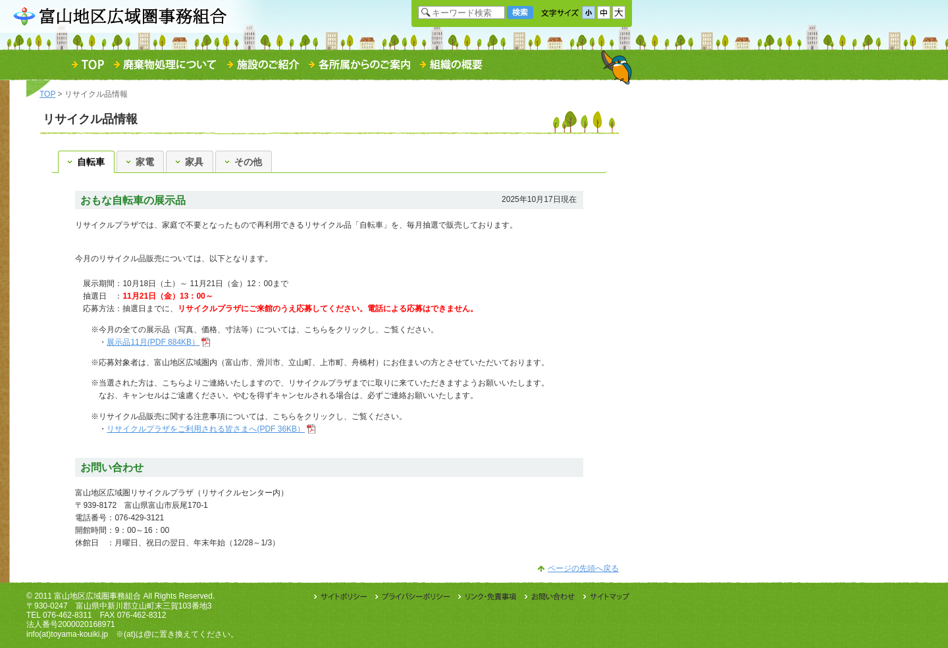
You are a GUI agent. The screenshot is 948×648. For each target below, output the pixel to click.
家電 (140, 162)
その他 (243, 162)
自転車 (86, 162)
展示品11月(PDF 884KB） (153, 342)
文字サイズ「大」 (618, 12)
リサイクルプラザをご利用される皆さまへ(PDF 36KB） (206, 429)
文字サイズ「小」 (588, 12)
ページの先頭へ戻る (583, 568)
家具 (189, 162)
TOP (47, 94)
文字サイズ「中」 (603, 12)
